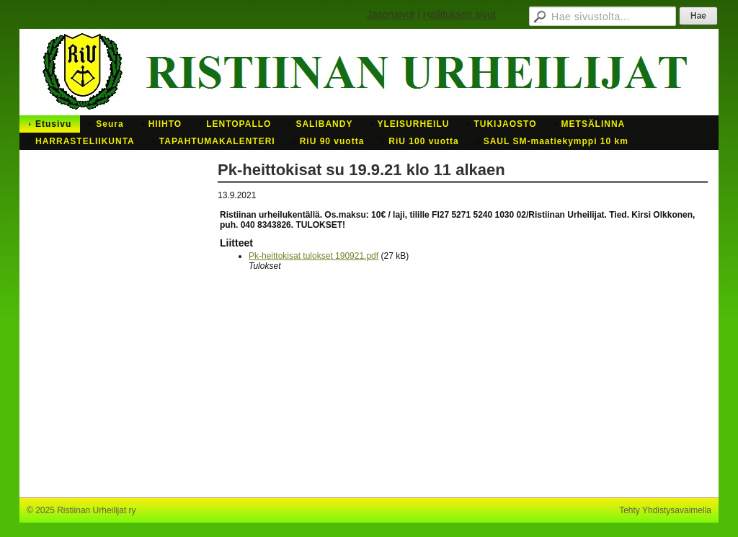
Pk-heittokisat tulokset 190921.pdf (313, 256)
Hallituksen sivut (459, 14)
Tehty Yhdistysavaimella (665, 510)
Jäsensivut (390, 14)
